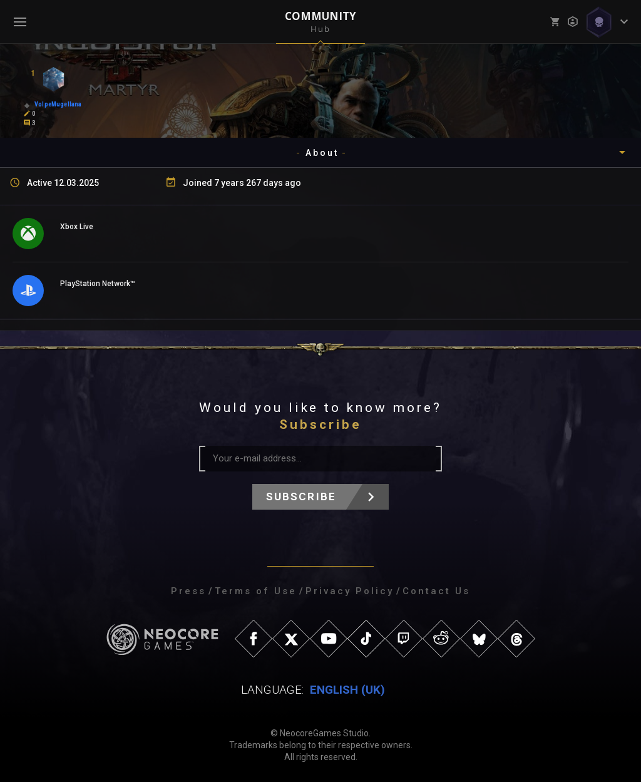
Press (188, 591)
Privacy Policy (349, 591)
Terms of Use (256, 591)
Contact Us (436, 591)
